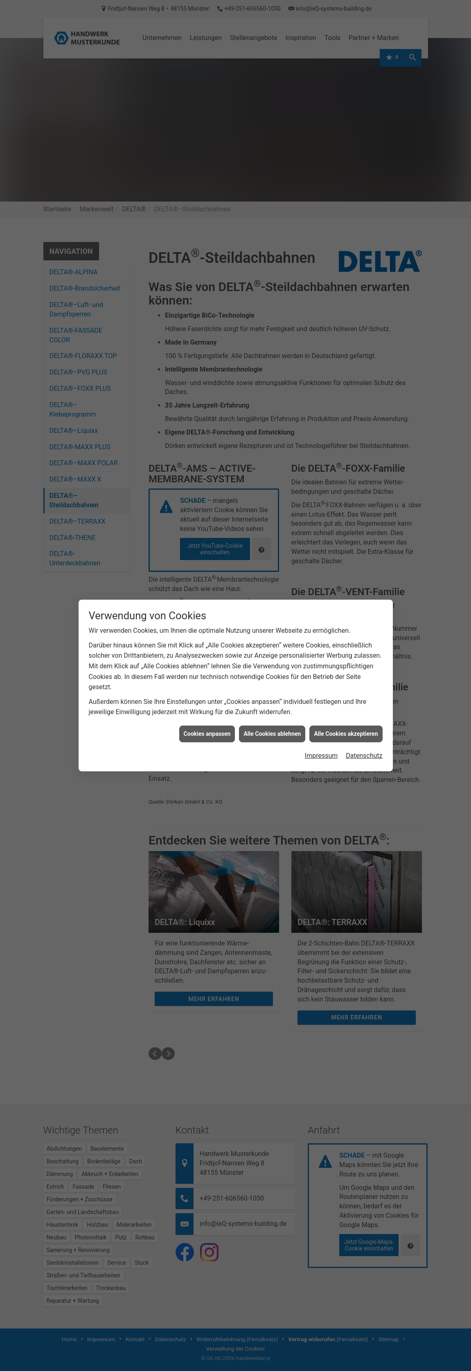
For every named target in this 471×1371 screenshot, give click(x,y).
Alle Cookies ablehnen (272, 719)
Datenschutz (364, 741)
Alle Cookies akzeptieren (346, 719)
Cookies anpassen (207, 719)
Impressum (321, 741)
